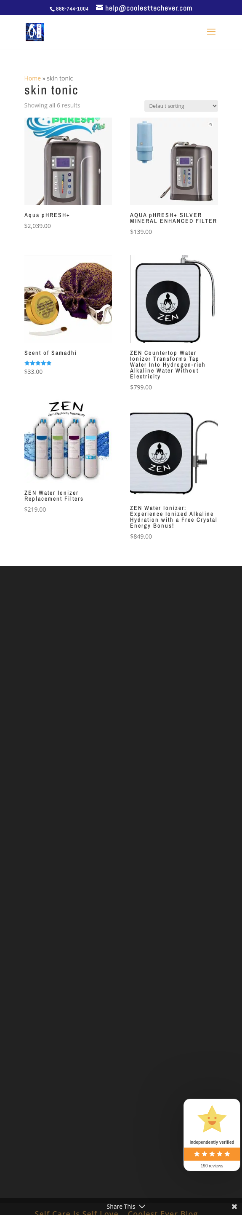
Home (32, 78)
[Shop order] (181, 106)
